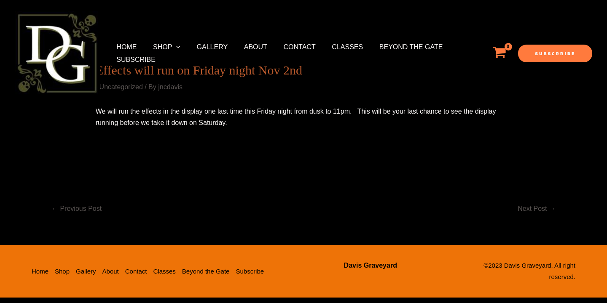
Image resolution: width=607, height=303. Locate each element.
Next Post (537, 208)
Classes (332, 46)
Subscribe (134, 59)
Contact (287, 46)
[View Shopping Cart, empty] (499, 53)
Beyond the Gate (393, 46)
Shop (162, 47)
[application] (172, 47)
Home (125, 46)
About (245, 46)
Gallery (205, 46)
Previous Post (76, 208)
